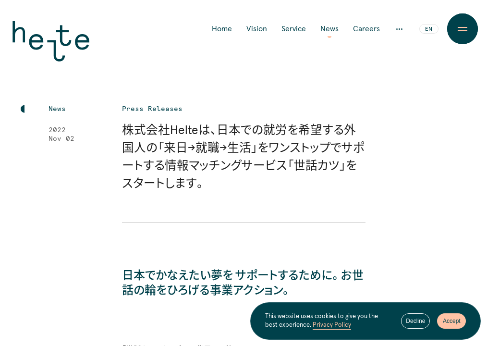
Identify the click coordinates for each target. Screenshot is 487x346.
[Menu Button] (462, 29)
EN (428, 29)
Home (222, 29)
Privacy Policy (332, 325)
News (329, 29)
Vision (256, 29)
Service (293, 29)
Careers (366, 29)
